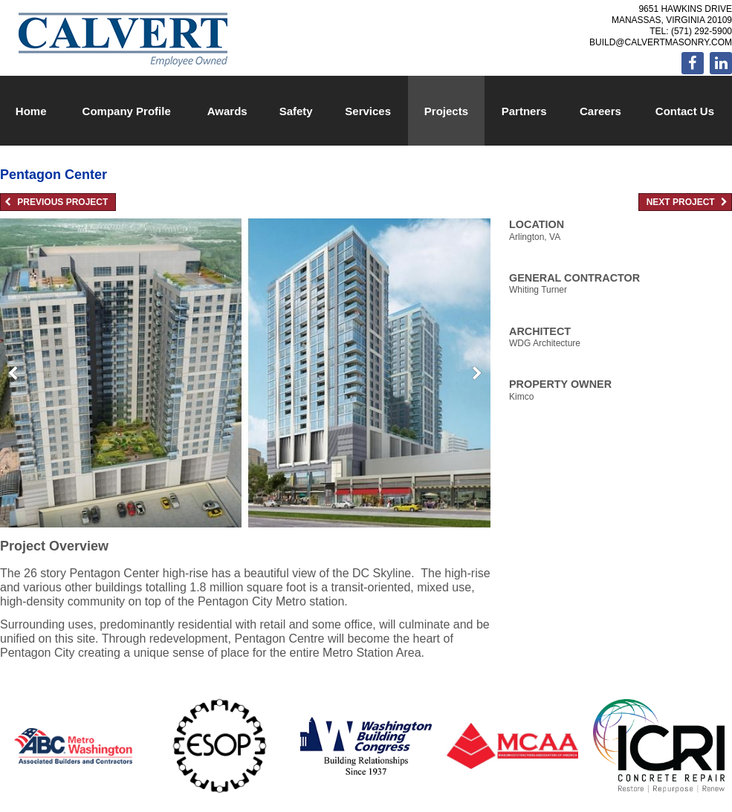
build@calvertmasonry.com (660, 42)
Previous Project (56, 202)
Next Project (687, 202)
